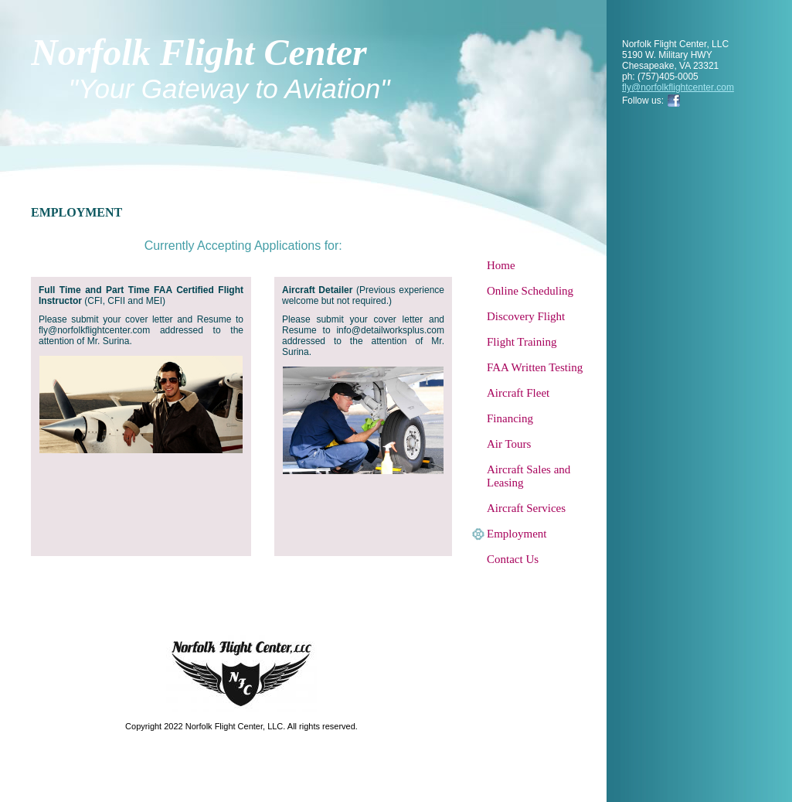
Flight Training (521, 342)
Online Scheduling (530, 291)
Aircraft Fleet (518, 393)
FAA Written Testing (535, 367)
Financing (510, 418)
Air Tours (509, 444)
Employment (517, 533)
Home (501, 265)
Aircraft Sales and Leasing (528, 476)
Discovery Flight (526, 316)
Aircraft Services (526, 508)
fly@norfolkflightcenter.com (678, 87)
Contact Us (513, 559)
